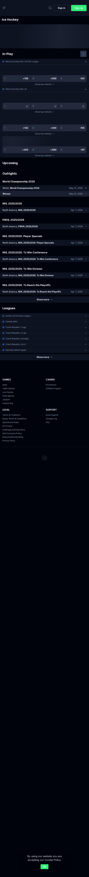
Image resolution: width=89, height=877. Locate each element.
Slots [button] (4, 385)
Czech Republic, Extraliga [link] (17, 338)
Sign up (79, 8)
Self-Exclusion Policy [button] (12, 433)
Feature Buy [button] (7, 403)
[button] (44, 61)
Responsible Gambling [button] (12, 437)
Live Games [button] (7, 392)
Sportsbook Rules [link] (10, 422)
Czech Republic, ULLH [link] (16, 344)
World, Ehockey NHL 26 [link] (16, 89)
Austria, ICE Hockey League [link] (18, 316)
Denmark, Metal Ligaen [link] (16, 350)
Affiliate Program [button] (53, 388)
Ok (44, 866)
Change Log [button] (51, 418)
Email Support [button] (52, 415)
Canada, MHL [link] (12, 321)
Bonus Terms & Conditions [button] (14, 418)
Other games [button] (8, 396)
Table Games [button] (8, 388)
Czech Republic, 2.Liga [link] (16, 333)
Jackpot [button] (6, 399)
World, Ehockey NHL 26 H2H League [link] (22, 61)
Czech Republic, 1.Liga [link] (16, 327)
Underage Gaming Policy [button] (13, 430)
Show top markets (44, 84)
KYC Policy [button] (7, 426)
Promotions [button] (51, 385)
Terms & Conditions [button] (11, 415)
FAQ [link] (48, 422)
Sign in (61, 8)
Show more (44, 299)
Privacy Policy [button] (8, 441)
